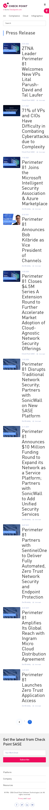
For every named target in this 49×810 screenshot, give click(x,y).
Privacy (20, 798)
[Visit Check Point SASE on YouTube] (32, 805)
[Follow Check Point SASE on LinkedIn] (27, 805)
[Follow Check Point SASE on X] (22, 805)
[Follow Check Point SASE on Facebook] (17, 805)
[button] (44, 5)
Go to (12, 10)
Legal (29, 798)
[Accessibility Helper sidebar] (46, 10)
